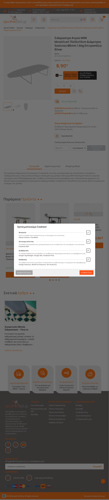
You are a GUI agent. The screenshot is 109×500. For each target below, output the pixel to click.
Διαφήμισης (24, 250)
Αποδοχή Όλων (86, 272)
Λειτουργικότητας (26, 241)
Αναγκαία (22, 232)
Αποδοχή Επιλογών (24, 272)
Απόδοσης (23, 259)
